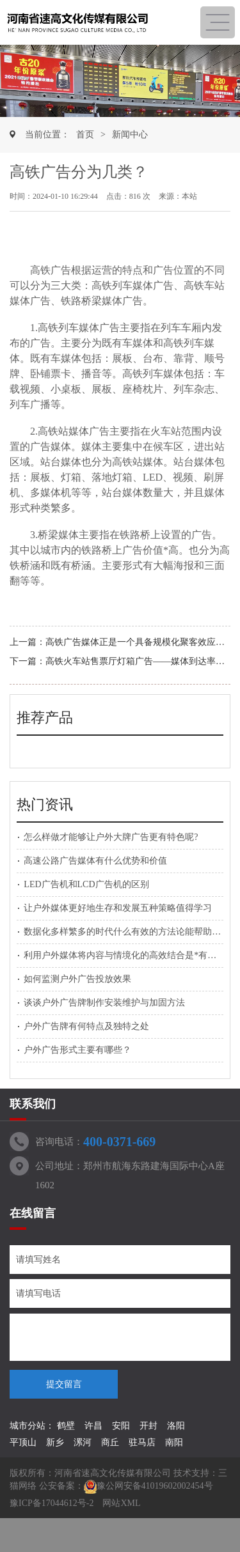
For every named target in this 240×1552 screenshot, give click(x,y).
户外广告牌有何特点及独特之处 (86, 1026)
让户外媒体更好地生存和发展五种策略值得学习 (118, 908)
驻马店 (142, 1442)
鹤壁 (66, 1426)
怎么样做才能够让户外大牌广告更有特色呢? (111, 837)
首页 (85, 134)
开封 (148, 1426)
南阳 (174, 1442)
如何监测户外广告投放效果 (77, 979)
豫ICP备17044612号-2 (51, 1503)
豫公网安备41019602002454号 (155, 1486)
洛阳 (176, 1426)
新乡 (55, 1442)
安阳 (121, 1426)
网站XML (121, 1503)
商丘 (110, 1442)
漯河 (83, 1442)
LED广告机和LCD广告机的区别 (86, 884)
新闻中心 (130, 134)
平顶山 (23, 1442)
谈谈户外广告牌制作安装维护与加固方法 (104, 1002)
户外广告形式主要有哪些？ (77, 1050)
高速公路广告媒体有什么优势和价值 (95, 860)
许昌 (93, 1426)
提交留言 (64, 1384)
